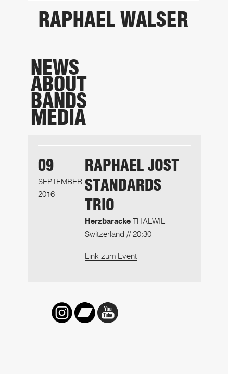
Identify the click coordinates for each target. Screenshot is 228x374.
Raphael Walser (113, 20)
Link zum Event (111, 255)
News (55, 67)
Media (58, 117)
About (59, 84)
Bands (59, 100)
